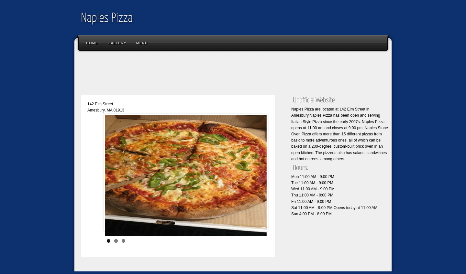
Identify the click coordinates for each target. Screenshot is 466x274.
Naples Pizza (107, 19)
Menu (142, 43)
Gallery (117, 43)
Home (92, 43)
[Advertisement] (195, 74)
